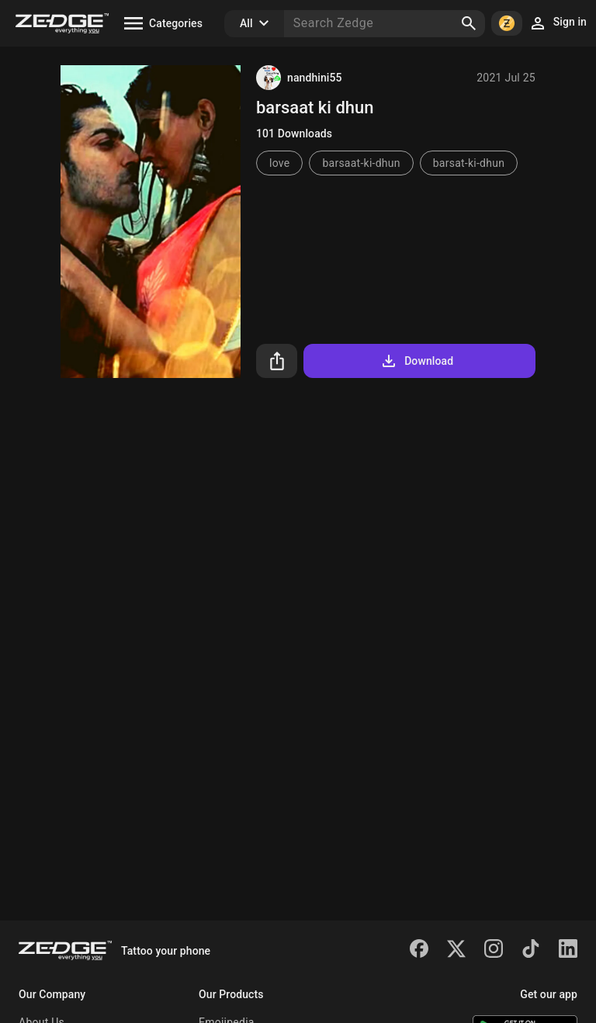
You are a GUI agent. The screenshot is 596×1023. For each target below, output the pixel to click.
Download (416, 361)
